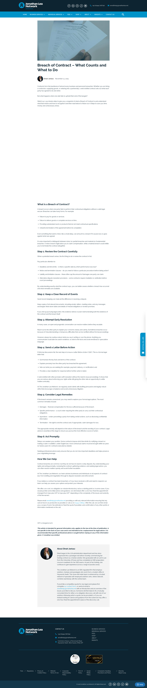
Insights (97, 14)
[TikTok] (81, 5)
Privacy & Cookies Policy (41, 672)
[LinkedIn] (73, 5)
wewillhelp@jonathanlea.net (66, 588)
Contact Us (110, 14)
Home (25, 14)
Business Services (36, 14)
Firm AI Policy (80, 672)
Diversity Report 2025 (122, 672)
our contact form (70, 586)
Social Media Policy (88, 672)
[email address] (118, 5)
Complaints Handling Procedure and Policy (104, 672)
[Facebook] (69, 5)
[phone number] (97, 5)
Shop (77, 14)
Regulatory (30, 671)
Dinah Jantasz (49, 79)
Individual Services (55, 14)
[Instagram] (77, 5)
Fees (68, 14)
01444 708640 (80, 503)
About (87, 14)
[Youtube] (85, 5)
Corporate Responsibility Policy (66, 672)
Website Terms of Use (54, 672)
